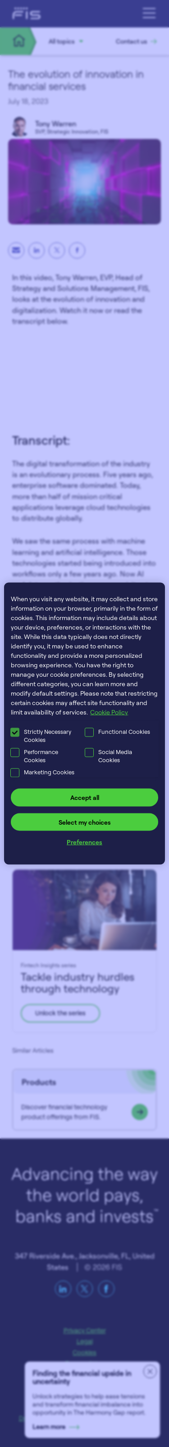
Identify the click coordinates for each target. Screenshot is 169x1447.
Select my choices (85, 822)
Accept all (84, 797)
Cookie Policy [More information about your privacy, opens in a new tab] (109, 712)
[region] (84, 724)
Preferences (84, 842)
